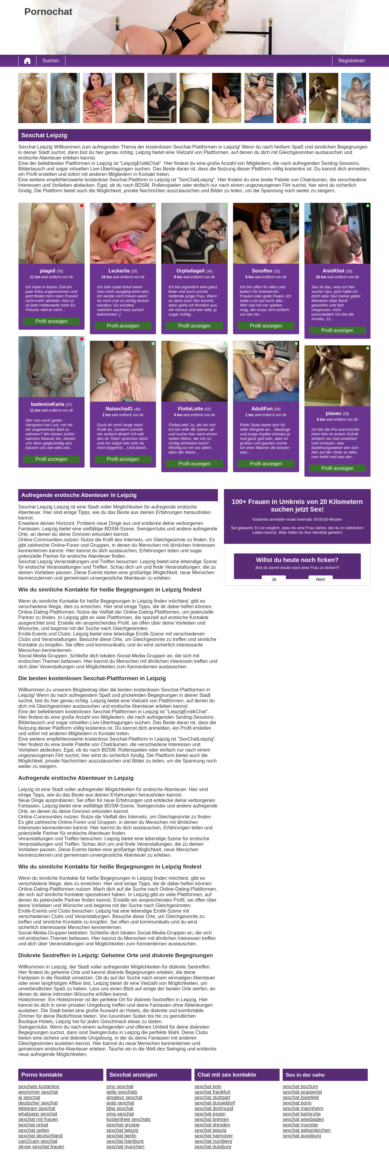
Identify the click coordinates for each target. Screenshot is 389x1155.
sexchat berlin (121, 1135)
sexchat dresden (212, 1124)
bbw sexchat (119, 1108)
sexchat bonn (297, 1102)
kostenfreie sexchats (128, 1119)
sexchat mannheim (303, 1108)
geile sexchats (121, 1092)
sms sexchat (119, 1086)
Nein (320, 579)
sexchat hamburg (125, 1141)
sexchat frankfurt (212, 1092)
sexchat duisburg (212, 1146)
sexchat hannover (213, 1135)
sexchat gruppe (122, 1124)
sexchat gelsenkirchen (307, 1130)
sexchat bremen (211, 1119)
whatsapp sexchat (37, 1113)
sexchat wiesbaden (303, 1119)
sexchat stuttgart (212, 1097)
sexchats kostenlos (38, 1086)
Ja (274, 579)
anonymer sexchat (38, 1092)
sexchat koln (208, 1086)
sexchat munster (300, 1124)
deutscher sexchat (38, 1102)
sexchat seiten (33, 1130)
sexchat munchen (125, 1146)
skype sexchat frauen (41, 1146)
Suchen (51, 60)
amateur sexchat (124, 1097)
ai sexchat (29, 1097)
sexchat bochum (300, 1086)
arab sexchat (120, 1102)
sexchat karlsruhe (302, 1113)
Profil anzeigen (52, 321)
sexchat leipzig (122, 1130)
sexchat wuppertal (302, 1092)
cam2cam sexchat (37, 1141)
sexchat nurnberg (213, 1141)
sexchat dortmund (213, 1108)
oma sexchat (120, 1113)
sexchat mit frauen (38, 1119)
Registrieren (352, 60)
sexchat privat (33, 1124)
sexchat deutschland (40, 1135)
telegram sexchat (36, 1108)
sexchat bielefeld (301, 1097)
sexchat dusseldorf (214, 1102)
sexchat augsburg (302, 1135)
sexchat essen (209, 1113)
